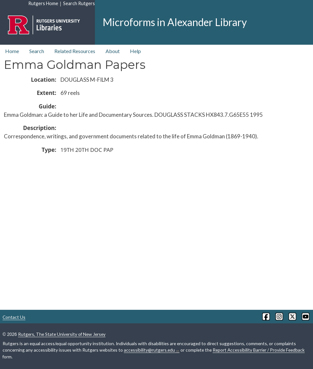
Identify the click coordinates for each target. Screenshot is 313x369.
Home (12, 51)
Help (135, 51)
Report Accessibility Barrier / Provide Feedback (259, 350)
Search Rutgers (79, 3)
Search (36, 51)
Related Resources (74, 51)
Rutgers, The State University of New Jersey (62, 334)
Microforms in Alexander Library (175, 22)
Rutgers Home (43, 3)
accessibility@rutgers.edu (152, 350)
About (113, 51)
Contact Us (14, 317)
